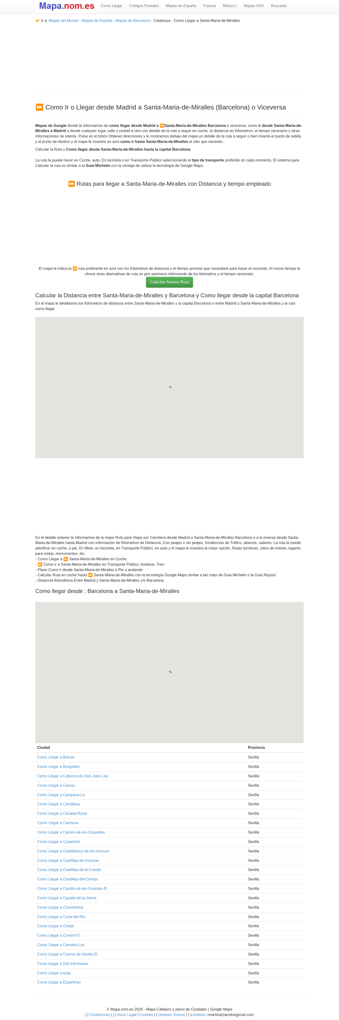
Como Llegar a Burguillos (58, 767)
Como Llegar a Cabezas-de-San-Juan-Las (72, 776)
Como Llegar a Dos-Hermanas (62, 964)
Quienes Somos (171, 1015)
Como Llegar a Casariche (58, 842)
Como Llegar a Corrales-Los (61, 945)
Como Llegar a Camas (56, 785)
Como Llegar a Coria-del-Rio (61, 917)
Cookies (147, 1015)
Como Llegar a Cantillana (58, 804)
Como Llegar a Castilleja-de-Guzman (68, 861)
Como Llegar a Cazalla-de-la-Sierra (67, 898)
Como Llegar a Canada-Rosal (62, 813)
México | (230, 6)
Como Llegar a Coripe (55, 926)
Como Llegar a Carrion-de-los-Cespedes (71, 832)
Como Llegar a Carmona (57, 823)
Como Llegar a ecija (54, 973)
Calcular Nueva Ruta (169, 282)
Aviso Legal (126, 1015)
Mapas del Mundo (63, 21)
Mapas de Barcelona (133, 21)
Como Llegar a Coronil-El (58, 935)
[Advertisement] (169, 56)
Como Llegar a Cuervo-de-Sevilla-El (67, 954)
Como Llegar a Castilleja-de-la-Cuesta (69, 870)
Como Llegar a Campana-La (61, 795)
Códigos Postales (144, 6)
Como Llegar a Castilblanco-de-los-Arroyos (73, 851)
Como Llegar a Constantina (60, 907)
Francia (209, 6)
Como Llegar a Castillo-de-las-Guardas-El (72, 889)
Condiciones (99, 1015)
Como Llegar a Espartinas (59, 982)
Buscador (279, 6)
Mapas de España (181, 6)
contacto (198, 1015)
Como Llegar (111, 6)
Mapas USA (254, 6)
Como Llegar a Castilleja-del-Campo (67, 879)
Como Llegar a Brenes (56, 757)
